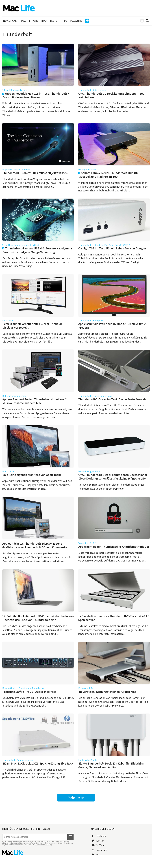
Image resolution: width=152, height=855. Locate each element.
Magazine (76, 20)
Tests (53, 20)
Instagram (99, 849)
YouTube (98, 845)
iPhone (33, 20)
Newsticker (10, 20)
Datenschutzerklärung (43, 845)
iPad (44, 20)
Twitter (98, 840)
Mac (23, 20)
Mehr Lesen (76, 797)
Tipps (63, 20)
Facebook (99, 836)
